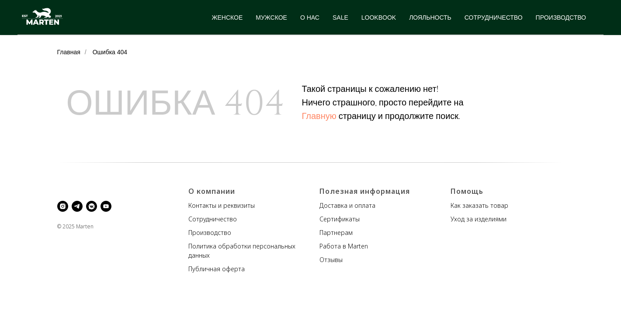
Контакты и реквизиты (221, 205)
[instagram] (62, 206)
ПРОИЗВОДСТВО (561, 17)
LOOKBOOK (378, 17)
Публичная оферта (216, 269)
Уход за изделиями (479, 219)
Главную (319, 116)
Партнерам (336, 232)
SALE (340, 17)
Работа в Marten (343, 246)
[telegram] (77, 206)
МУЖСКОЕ (271, 17)
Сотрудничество (212, 219)
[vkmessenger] (91, 206)
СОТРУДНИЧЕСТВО (494, 17)
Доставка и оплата (347, 205)
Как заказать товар (479, 205)
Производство (209, 232)
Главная (68, 52)
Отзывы (331, 260)
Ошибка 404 (110, 52)
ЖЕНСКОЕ (227, 17)
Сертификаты (339, 219)
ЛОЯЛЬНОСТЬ (430, 17)
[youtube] (106, 206)
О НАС (309, 17)
